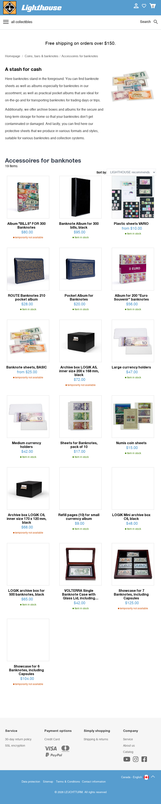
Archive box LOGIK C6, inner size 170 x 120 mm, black (26, 518)
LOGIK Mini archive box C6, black (131, 517)
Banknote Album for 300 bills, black (79, 225)
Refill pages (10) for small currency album (78, 517)
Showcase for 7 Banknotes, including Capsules (131, 594)
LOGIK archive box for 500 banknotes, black (26, 592)
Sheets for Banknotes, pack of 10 (78, 445)
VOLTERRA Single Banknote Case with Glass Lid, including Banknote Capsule (79, 594)
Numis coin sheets (131, 443)
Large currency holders (131, 367)
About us (129, 745)
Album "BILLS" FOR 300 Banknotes (26, 225)
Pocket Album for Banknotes (79, 297)
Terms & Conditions (68, 781)
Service (128, 739)
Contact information (94, 781)
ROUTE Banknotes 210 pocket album (26, 297)
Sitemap (48, 781)
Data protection (31, 781)
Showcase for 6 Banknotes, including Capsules (26, 670)
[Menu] (17, 22)
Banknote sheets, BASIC (26, 367)
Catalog (128, 752)
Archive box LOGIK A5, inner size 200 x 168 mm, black (79, 371)
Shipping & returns (96, 739)
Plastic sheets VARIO (131, 223)
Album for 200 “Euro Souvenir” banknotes (131, 297)
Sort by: (101, 172)
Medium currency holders (26, 445)
